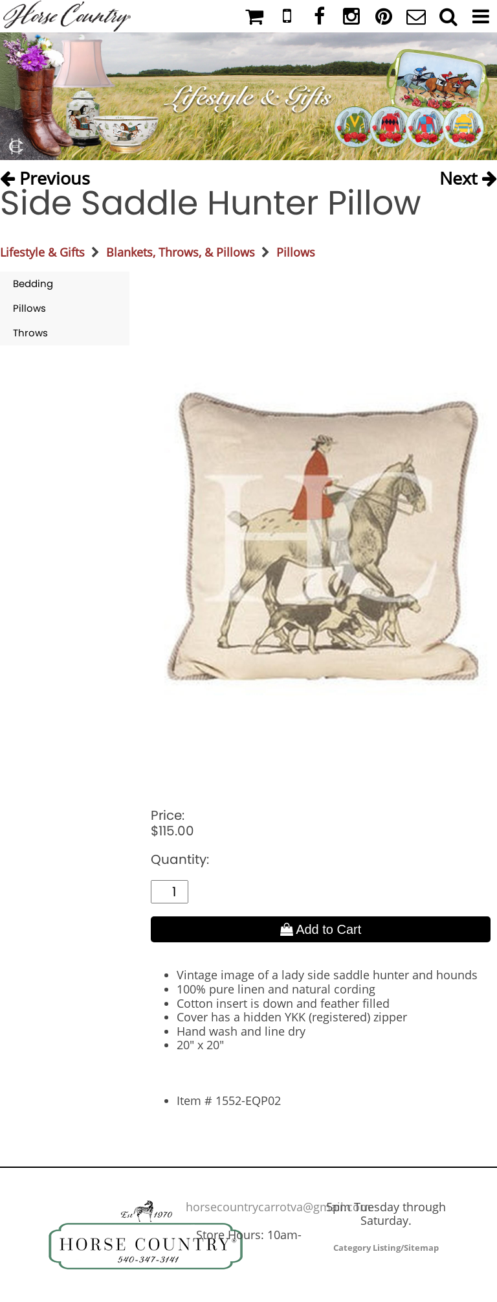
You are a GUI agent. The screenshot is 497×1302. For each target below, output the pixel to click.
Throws (30, 333)
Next (468, 175)
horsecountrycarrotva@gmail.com (278, 1207)
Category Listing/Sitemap (386, 1247)
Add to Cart (321, 929)
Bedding (33, 283)
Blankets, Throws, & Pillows (180, 252)
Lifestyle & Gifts (42, 252)
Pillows (295, 252)
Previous (45, 175)
